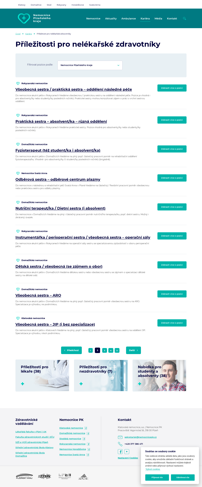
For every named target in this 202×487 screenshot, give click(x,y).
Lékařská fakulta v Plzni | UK (30, 431)
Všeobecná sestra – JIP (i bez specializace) (55, 324)
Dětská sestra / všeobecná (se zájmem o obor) (59, 266)
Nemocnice (93, 18)
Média (158, 18)
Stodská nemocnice (70, 438)
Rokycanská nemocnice (72, 444)
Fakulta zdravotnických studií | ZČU (34, 437)
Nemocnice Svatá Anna (72, 454)
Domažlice (36, 5)
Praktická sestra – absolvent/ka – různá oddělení (61, 121)
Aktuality (111, 18)
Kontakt (172, 18)
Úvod (17, 34)
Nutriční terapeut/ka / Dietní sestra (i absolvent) (60, 208)
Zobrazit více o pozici (172, 88)
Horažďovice (78, 5)
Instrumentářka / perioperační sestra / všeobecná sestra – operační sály (82, 237)
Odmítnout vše (182, 477)
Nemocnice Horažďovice (72, 449)
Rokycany (61, 5)
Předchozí (73, 350)
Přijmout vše (157, 477)
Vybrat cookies (153, 469)
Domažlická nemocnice (72, 433)
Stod (49, 5)
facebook (85, 428)
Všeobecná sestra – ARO (38, 295)
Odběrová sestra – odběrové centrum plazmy (57, 179)
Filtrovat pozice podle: (40, 64)
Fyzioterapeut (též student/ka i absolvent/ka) (57, 150)
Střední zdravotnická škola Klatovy (34, 447)
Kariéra (145, 18)
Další (132, 350)
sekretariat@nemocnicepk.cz (141, 437)
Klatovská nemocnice (71, 428)
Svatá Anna (94, 5)
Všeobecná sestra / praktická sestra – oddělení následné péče (73, 89)
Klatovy (21, 5)
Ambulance (128, 18)
